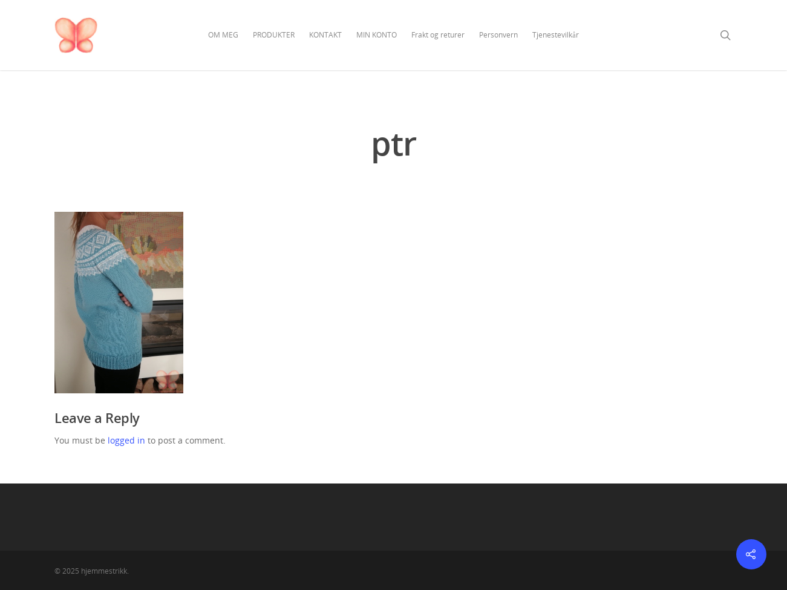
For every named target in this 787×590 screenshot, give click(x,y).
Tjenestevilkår (555, 35)
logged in (126, 440)
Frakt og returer (438, 35)
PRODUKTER (274, 35)
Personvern (498, 35)
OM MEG (223, 35)
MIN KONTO (376, 35)
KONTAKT (325, 35)
